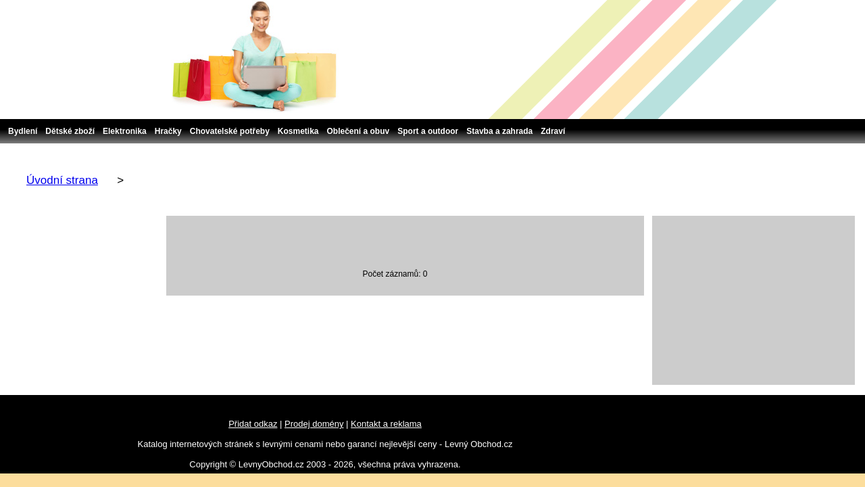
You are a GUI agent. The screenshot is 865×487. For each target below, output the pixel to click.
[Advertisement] (753, 300)
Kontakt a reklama (386, 424)
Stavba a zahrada (499, 131)
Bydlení (22, 131)
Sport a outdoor (427, 131)
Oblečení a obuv (358, 131)
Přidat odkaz (252, 424)
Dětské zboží (70, 131)
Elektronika (125, 131)
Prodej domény (314, 424)
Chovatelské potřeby (230, 131)
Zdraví (553, 131)
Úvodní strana (62, 180)
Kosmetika (298, 131)
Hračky (168, 131)
